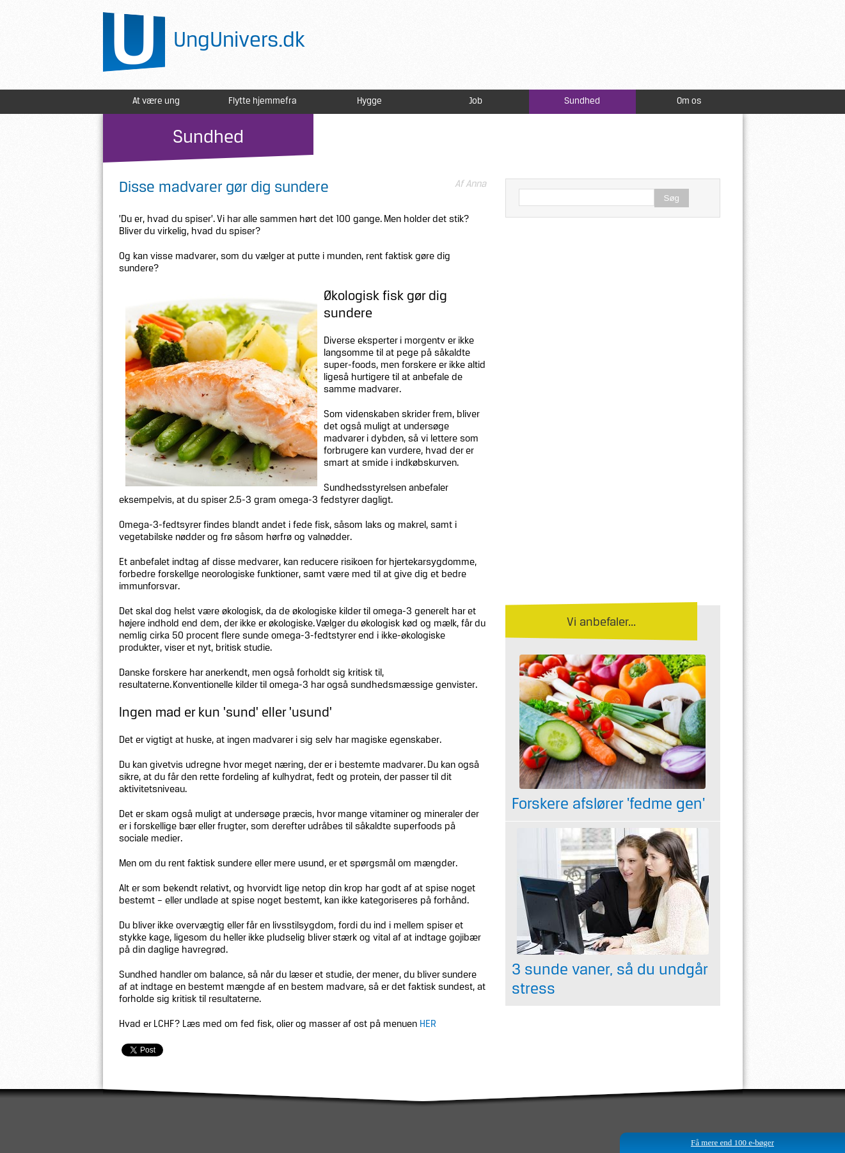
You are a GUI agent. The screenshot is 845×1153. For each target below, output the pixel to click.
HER (428, 1024)
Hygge (369, 101)
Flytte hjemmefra (262, 101)
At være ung (156, 101)
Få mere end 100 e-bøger (732, 1142)
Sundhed (582, 101)
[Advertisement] (612, 320)
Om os (689, 101)
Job (475, 101)
